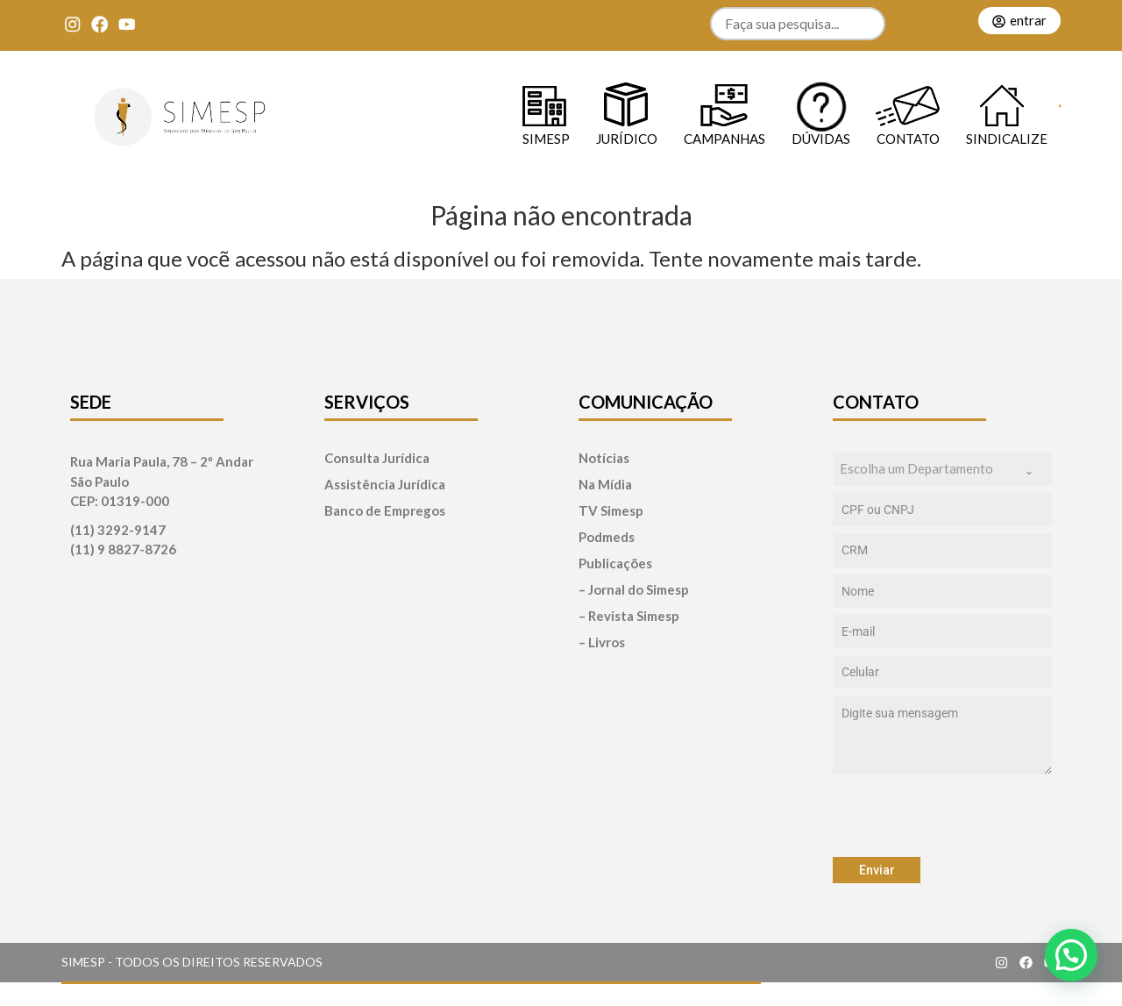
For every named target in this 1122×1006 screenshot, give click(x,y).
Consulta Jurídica (377, 458)
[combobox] (942, 469)
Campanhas (724, 138)
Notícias (604, 458)
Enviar (877, 870)
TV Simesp (611, 510)
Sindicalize (1006, 138)
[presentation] (942, 815)
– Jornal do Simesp (634, 589)
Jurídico (626, 138)
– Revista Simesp (629, 616)
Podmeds (607, 537)
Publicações (615, 563)
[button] (1071, 955)
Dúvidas (821, 138)
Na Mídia (605, 484)
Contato (908, 138)
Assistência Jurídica (384, 484)
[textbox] (926, 469)
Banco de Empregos (384, 510)
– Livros (602, 642)
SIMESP (546, 138)
